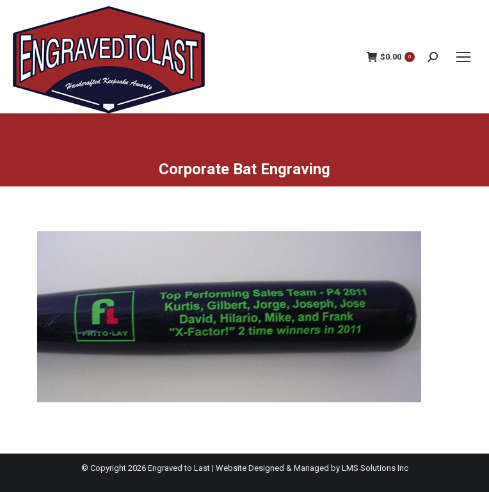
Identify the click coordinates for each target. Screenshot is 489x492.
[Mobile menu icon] (463, 57)
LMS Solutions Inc (375, 468)
